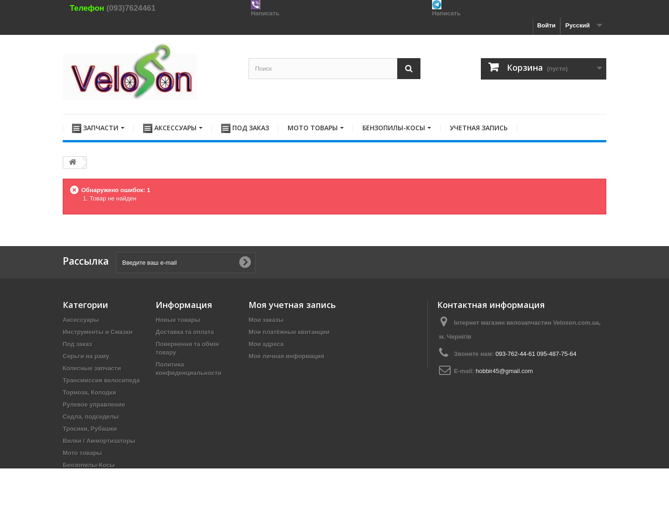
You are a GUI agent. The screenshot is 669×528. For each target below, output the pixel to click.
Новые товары (178, 319)
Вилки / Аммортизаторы (99, 440)
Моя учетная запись (292, 304)
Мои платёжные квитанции (289, 331)
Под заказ (77, 344)
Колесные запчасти (92, 368)
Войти (546, 25)
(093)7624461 (131, 8)
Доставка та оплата (185, 331)
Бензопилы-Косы (89, 464)
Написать (265, 13)
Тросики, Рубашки (90, 428)
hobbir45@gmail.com (504, 371)
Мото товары (82, 452)
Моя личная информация (286, 356)
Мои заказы (266, 319)
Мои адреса (266, 344)
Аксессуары (81, 319)
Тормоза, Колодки (89, 392)
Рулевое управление (94, 404)
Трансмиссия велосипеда (101, 380)
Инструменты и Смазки (97, 331)
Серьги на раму (86, 356)
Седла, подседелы (91, 416)
